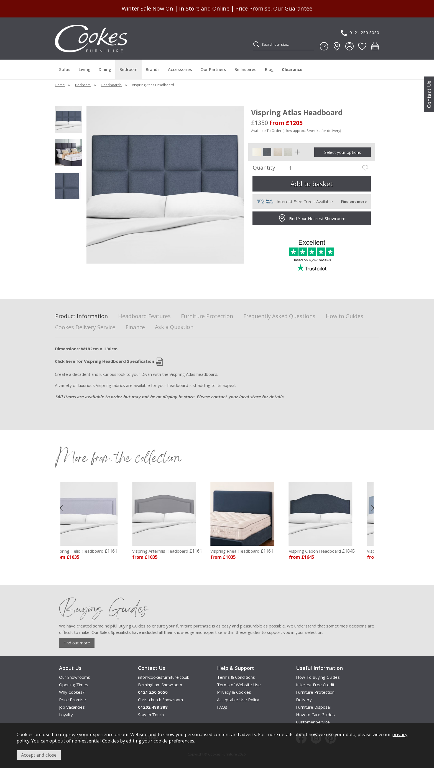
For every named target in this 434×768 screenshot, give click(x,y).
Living (84, 69)
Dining (105, 69)
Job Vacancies (72, 707)
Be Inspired (245, 69)
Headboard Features (144, 316)
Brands (153, 69)
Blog (269, 69)
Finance (135, 327)
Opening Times (73, 684)
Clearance (292, 69)
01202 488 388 (153, 707)
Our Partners (213, 69)
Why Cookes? (72, 692)
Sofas (64, 69)
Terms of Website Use (239, 684)
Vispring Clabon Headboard (325, 551)
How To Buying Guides (318, 677)
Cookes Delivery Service (85, 327)
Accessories (180, 69)
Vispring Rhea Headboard (245, 551)
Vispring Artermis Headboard (171, 551)
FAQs (222, 707)
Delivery (304, 699)
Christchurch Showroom (160, 699)
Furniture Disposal (313, 707)
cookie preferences (174, 741)
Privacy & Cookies (234, 692)
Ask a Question (174, 327)
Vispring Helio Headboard (89, 551)
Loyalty (66, 714)
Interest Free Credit (315, 684)
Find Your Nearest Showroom (311, 218)
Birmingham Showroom (160, 684)
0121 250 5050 (360, 33)
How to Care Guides (315, 714)
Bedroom (128, 69)
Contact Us (429, 94)
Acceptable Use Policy (238, 699)
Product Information (81, 316)
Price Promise (72, 699)
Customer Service (313, 722)
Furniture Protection (207, 316)
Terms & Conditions (236, 677)
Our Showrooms (74, 677)
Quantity (264, 167)
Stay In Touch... (152, 714)
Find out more (76, 642)
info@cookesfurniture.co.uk (163, 677)
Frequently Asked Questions (279, 316)
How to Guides (344, 316)
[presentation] (61, 507)
